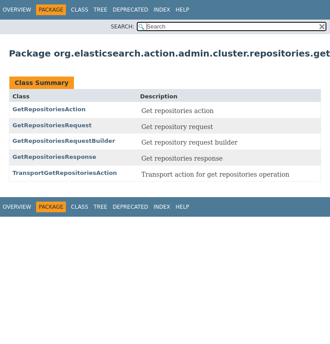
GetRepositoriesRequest (52, 125)
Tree (100, 10)
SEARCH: (122, 27)
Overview (17, 10)
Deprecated (130, 10)
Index (162, 10)
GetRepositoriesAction (49, 109)
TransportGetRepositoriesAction (64, 173)
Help (182, 10)
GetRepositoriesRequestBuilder (63, 141)
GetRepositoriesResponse (54, 157)
